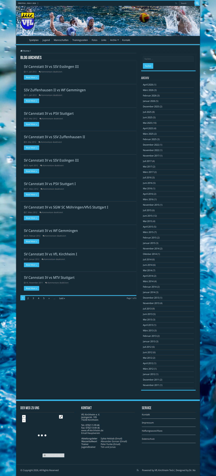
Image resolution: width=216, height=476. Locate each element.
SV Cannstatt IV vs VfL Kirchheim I (50, 254)
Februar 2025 (149, 139)
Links (103, 40)
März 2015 (148, 232)
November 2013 (151, 303)
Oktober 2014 (150, 254)
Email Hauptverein (90, 433)
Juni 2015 (147, 215)
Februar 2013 (149, 336)
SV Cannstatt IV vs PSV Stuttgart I (50, 184)
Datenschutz (148, 439)
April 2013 (148, 325)
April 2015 (148, 226)
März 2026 (148, 90)
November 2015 (151, 205)
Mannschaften (61, 40)
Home (24, 51)
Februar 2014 (149, 286)
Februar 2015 (149, 237)
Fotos (94, 40)
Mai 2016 (147, 188)
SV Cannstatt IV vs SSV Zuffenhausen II (54, 137)
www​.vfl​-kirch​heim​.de (92, 430)
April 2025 (148, 128)
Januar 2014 (149, 292)
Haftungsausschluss (152, 430)
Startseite (22, 39)
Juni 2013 (147, 314)
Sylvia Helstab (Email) (111, 438)
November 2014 (151, 248)
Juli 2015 (147, 210)
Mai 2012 (147, 358)
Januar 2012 (149, 374)
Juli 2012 (147, 347)
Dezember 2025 (151, 106)
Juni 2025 (147, 117)
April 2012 (148, 363)
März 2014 (148, 281)
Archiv (113, 40)
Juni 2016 (147, 183)
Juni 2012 (147, 352)
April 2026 (148, 84)
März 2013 (148, 330)
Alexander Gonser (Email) (114, 441)
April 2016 (148, 194)
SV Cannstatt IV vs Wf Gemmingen (51, 231)
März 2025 (148, 134)
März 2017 (148, 172)
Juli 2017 (147, 161)
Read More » (31, 77)
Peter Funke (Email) (110, 444)
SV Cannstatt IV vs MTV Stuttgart (49, 277)
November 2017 (151, 155)
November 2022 (151, 150)
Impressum (148, 422)
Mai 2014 (147, 270)
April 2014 (148, 276)
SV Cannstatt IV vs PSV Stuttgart (49, 113)
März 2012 (148, 368)
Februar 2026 (149, 95)
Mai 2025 (147, 123)
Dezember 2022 (151, 144)
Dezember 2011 (151, 379)
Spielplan (34, 40)
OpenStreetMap (53, 455)
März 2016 (148, 199)
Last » (62, 298)
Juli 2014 (147, 259)
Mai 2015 (147, 221)
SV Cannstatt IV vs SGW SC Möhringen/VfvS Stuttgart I (66, 207)
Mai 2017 (147, 166)
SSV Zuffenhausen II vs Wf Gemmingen (55, 90)
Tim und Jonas (108, 447)
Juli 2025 (147, 112)
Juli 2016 (147, 177)
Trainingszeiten (80, 40)
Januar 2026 (149, 101)
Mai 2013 (147, 319)
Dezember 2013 (151, 297)
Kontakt (126, 40)
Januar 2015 (149, 243)
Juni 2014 (147, 265)
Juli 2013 (147, 308)
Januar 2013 (149, 341)
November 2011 (151, 385)
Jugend (46, 40)
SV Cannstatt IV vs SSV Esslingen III (51, 67)
